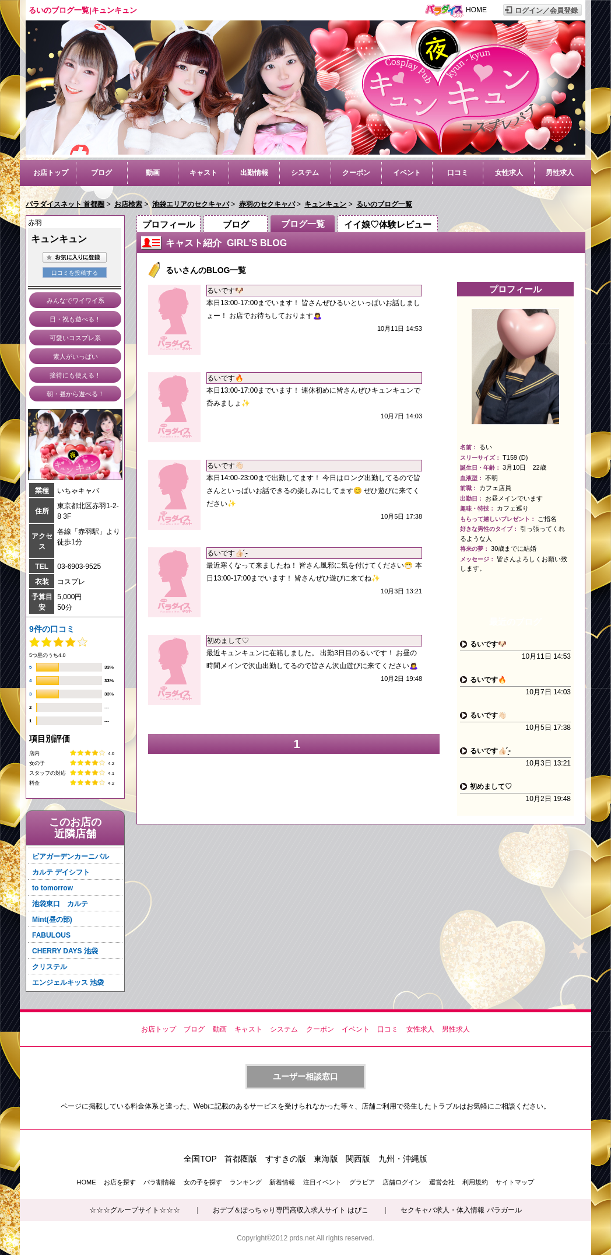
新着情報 (282, 1182)
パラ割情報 (159, 1182)
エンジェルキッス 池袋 (68, 982)
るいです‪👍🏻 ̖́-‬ (227, 553)
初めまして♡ (228, 641)
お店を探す (120, 1182)
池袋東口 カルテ (60, 904)
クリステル (49, 967)
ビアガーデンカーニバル (70, 856)
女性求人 (509, 173)
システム (305, 173)
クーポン (356, 173)
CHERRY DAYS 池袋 (65, 951)
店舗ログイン (401, 1182)
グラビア (362, 1182)
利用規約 (475, 1182)
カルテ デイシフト (61, 872)
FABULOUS (51, 935)
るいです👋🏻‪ (225, 466)
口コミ (457, 173)
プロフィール (168, 224)
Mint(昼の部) (52, 919)
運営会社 (442, 1182)
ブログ (101, 173)
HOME (476, 10)
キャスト (203, 173)
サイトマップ (515, 1182)
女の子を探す (203, 1182)
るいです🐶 (225, 290)
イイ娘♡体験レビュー (387, 224)
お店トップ (50, 173)
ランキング (246, 1182)
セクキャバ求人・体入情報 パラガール (461, 1210)
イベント (407, 173)
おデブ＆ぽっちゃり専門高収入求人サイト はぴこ (290, 1210)
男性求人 (560, 173)
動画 (153, 173)
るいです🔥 (225, 378)
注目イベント (322, 1182)
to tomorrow (52, 888)
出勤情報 (254, 173)
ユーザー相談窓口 (305, 1076)
